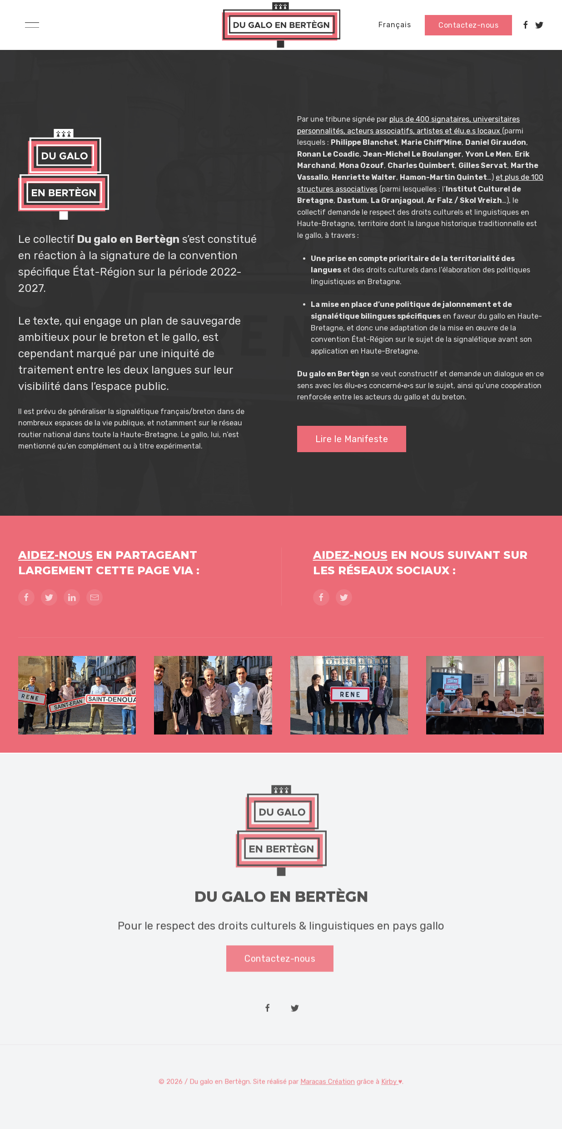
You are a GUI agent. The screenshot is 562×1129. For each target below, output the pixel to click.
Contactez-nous (468, 25)
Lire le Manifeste (351, 439)
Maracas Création (327, 1083)
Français (394, 24)
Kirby (389, 1083)
